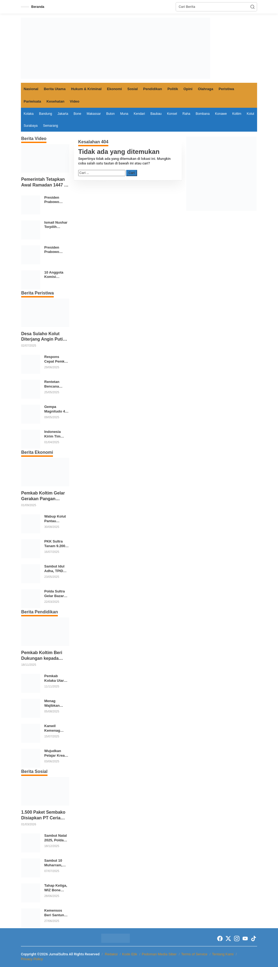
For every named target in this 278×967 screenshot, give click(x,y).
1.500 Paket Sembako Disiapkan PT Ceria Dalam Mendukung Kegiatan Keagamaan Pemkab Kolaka (43, 815)
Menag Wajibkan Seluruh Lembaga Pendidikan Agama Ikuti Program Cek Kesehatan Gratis (55, 703)
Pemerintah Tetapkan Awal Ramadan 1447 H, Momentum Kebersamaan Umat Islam (44, 182)
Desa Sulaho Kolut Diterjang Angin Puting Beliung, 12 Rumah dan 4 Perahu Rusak (45, 337)
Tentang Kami (223, 954)
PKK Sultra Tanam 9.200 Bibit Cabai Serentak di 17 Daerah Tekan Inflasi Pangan (56, 544)
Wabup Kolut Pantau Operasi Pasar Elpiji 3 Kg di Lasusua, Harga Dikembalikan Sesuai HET (56, 519)
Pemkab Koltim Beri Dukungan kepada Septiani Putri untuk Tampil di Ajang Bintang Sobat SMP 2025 (41, 655)
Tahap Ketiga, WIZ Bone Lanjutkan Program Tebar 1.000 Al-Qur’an (56, 888)
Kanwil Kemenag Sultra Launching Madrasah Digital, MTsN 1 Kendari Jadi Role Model (56, 728)
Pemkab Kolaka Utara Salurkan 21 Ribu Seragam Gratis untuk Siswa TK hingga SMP (56, 678)
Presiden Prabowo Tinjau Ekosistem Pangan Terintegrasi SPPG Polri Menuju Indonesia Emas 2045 (54, 200)
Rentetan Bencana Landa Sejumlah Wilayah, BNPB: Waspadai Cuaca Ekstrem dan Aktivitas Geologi (54, 384)
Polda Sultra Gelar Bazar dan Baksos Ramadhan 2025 (54, 593)
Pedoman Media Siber (159, 954)
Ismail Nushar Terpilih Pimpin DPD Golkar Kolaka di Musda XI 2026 (56, 225)
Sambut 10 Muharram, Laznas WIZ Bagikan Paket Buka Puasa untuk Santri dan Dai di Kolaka (56, 863)
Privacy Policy (32, 959)
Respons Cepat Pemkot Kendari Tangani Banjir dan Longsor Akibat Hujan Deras (56, 359)
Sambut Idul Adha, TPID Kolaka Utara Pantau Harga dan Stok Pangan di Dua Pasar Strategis (56, 568)
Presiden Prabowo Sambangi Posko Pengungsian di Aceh (55, 250)
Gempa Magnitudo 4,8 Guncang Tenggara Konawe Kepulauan (56, 409)
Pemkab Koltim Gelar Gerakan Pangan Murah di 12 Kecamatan (43, 496)
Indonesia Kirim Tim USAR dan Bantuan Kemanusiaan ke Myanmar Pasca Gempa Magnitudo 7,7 (56, 434)
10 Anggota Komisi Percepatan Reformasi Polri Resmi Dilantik (54, 275)
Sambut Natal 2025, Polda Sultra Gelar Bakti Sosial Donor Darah (55, 838)
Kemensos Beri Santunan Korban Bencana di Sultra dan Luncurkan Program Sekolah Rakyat (56, 913)
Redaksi (111, 954)
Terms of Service (194, 954)
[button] (252, 6)
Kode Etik (129, 954)
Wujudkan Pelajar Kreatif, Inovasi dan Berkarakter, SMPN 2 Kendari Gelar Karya (56, 753)
